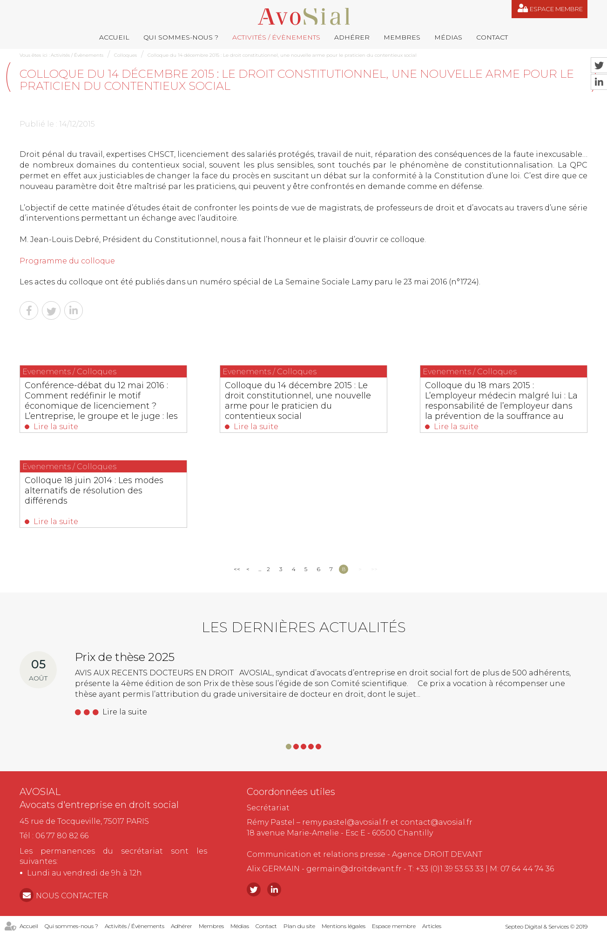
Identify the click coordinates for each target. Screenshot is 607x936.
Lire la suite (56, 426)
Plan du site (299, 926)
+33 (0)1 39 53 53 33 (450, 868)
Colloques (125, 55)
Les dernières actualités (304, 627)
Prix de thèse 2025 (125, 657)
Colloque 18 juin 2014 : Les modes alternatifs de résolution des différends (94, 490)
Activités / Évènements (276, 37)
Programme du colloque (67, 260)
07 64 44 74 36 (527, 868)
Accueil (114, 37)
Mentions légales (343, 926)
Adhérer (352, 37)
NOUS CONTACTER (72, 895)
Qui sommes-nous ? (180, 37)
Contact (492, 37)
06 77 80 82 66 (61, 835)
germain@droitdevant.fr (354, 868)
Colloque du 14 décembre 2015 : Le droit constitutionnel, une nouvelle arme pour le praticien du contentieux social (282, 55)
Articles (431, 926)
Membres (402, 37)
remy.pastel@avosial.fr (345, 822)
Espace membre (556, 9)
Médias (448, 37)
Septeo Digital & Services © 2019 (546, 926)
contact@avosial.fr (436, 822)
